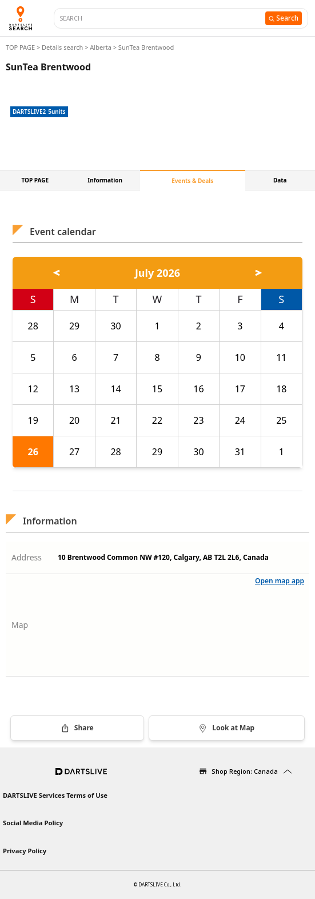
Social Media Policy (33, 822)
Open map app (279, 581)
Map (19, 624)
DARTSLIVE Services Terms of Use (55, 795)
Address (26, 557)
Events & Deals (192, 181)
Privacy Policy (24, 850)
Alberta (100, 47)
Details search (63, 47)
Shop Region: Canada (245, 771)
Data (280, 180)
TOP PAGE (21, 47)
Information (104, 180)
